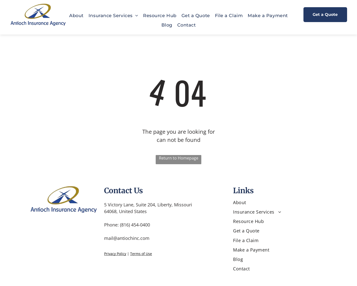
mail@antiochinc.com (126, 238)
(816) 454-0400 (135, 225)
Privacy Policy (115, 253)
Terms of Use (141, 253)
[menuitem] (76, 15)
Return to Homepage (178, 158)
